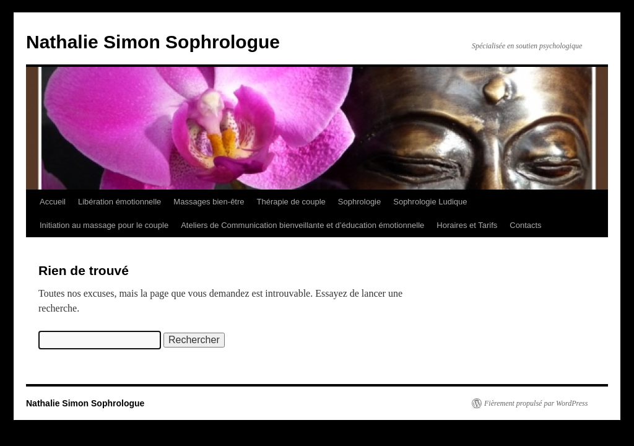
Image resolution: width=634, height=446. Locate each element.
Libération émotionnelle (119, 201)
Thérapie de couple (291, 201)
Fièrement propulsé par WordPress (536, 403)
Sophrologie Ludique (430, 201)
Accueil (53, 201)
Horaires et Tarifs (466, 225)
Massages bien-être (208, 201)
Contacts (525, 225)
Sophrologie (359, 201)
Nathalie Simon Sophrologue (153, 42)
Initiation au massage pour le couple (104, 225)
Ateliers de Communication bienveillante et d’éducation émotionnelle (302, 225)
